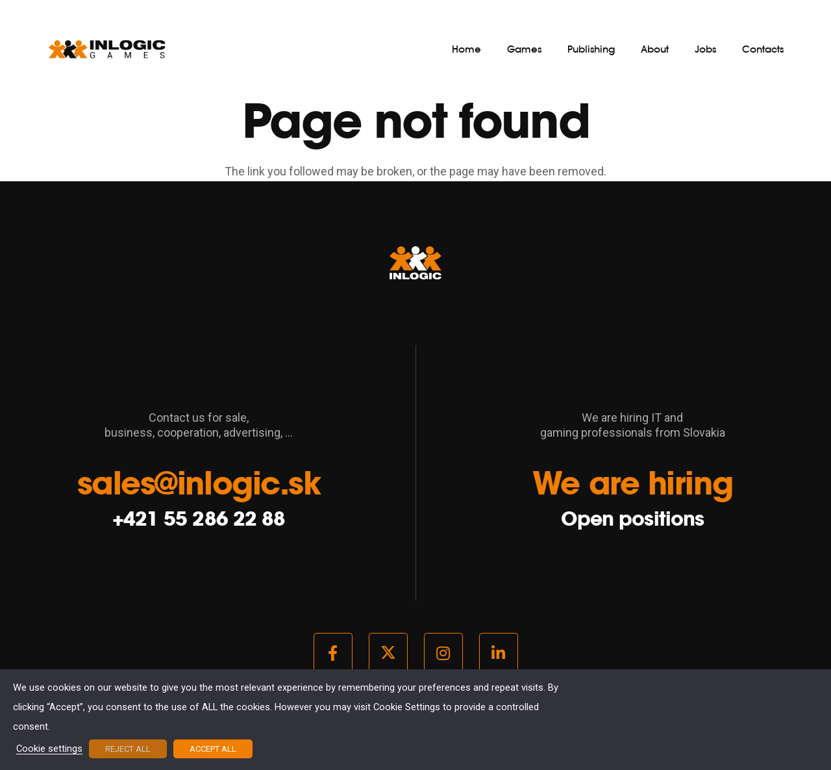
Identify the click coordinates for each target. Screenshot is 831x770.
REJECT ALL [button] (128, 749)
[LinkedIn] (498, 653)
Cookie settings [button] (49, 749)
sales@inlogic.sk (199, 483)
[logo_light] (107, 49)
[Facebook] (333, 653)
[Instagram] (443, 653)
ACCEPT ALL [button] (213, 749)
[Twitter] (388, 653)
